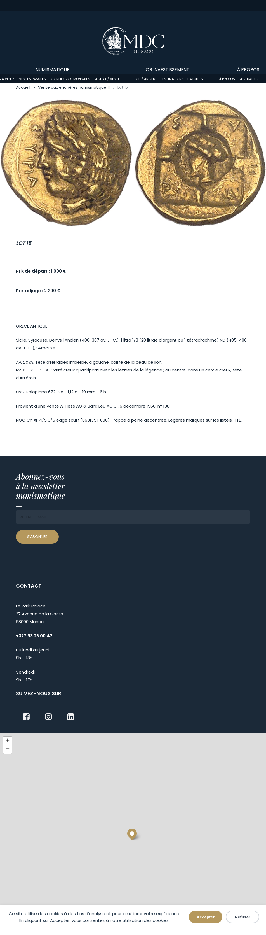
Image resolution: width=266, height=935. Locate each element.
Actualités (250, 78)
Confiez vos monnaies (70, 78)
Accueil (23, 87)
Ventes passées (32, 78)
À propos (227, 78)
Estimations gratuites (182, 78)
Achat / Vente (107, 78)
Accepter (206, 917)
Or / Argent (146, 78)
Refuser (242, 917)
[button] (132, 833)
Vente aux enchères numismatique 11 (74, 87)
